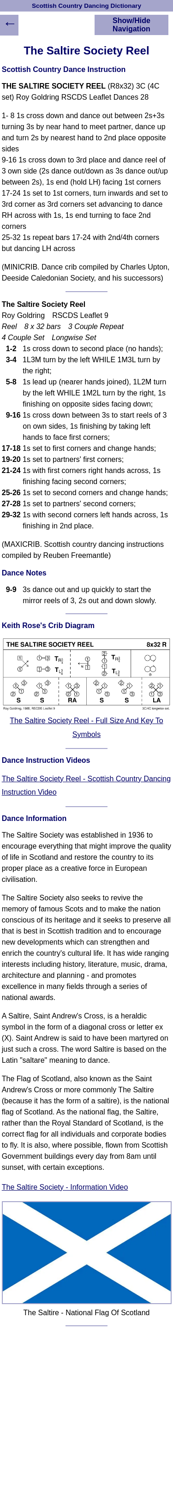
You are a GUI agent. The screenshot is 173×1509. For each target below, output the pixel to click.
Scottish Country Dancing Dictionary (86, 5)
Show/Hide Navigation (131, 25)
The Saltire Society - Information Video (65, 1187)
